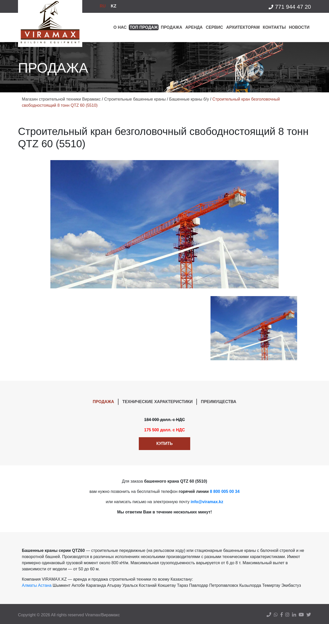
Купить (164, 443)
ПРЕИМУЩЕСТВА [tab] (218, 401)
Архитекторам (243, 27)
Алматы (29, 585)
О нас (119, 27)
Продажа (171, 27)
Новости (299, 27)
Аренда (194, 27)
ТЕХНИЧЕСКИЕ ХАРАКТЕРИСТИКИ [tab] (157, 401)
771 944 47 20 (289, 7)
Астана (44, 585)
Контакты (274, 27)
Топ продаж (144, 27)
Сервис (214, 27)
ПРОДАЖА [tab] (103, 401)
